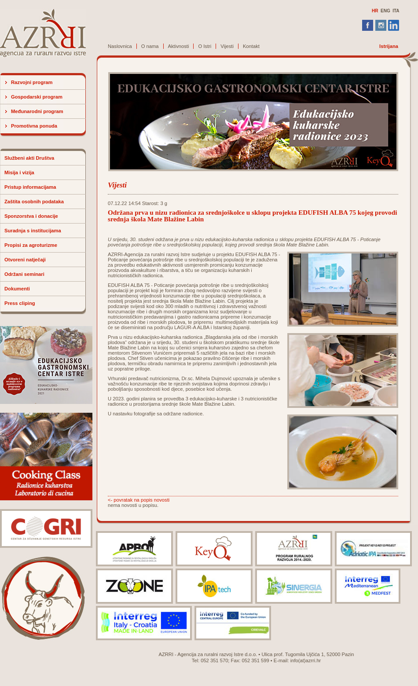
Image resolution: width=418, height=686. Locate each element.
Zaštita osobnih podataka (34, 201)
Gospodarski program (36, 96)
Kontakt (251, 46)
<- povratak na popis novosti (138, 500)
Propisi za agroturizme (30, 245)
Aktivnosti (178, 46)
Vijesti (227, 46)
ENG (385, 10)
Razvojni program (32, 82)
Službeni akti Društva (29, 158)
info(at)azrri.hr (305, 660)
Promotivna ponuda (34, 125)
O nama (150, 46)
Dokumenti (17, 288)
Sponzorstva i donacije (31, 216)
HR (375, 10)
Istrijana (388, 46)
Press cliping (19, 303)
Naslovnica (120, 46)
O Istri (204, 46)
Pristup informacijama (30, 187)
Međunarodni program (37, 111)
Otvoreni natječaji (25, 259)
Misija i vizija (19, 172)
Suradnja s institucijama (32, 230)
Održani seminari (24, 274)
